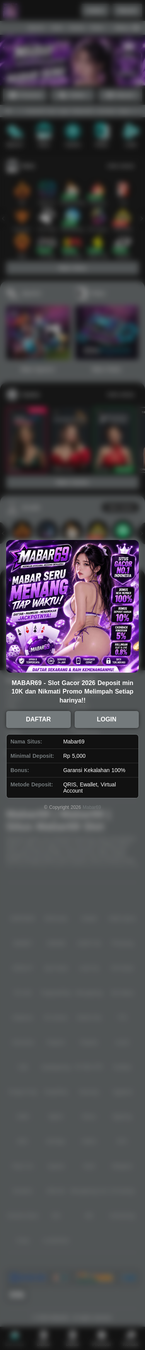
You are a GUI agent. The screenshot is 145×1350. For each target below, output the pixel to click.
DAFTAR (38, 719)
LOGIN (106, 719)
